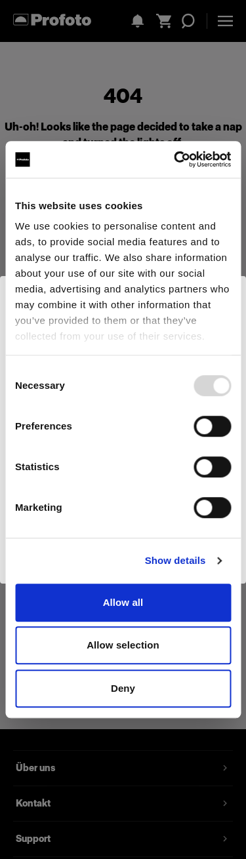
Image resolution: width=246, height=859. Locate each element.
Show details (175, 560)
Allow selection (123, 644)
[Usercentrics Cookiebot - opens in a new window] (175, 159)
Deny (123, 688)
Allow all (123, 602)
